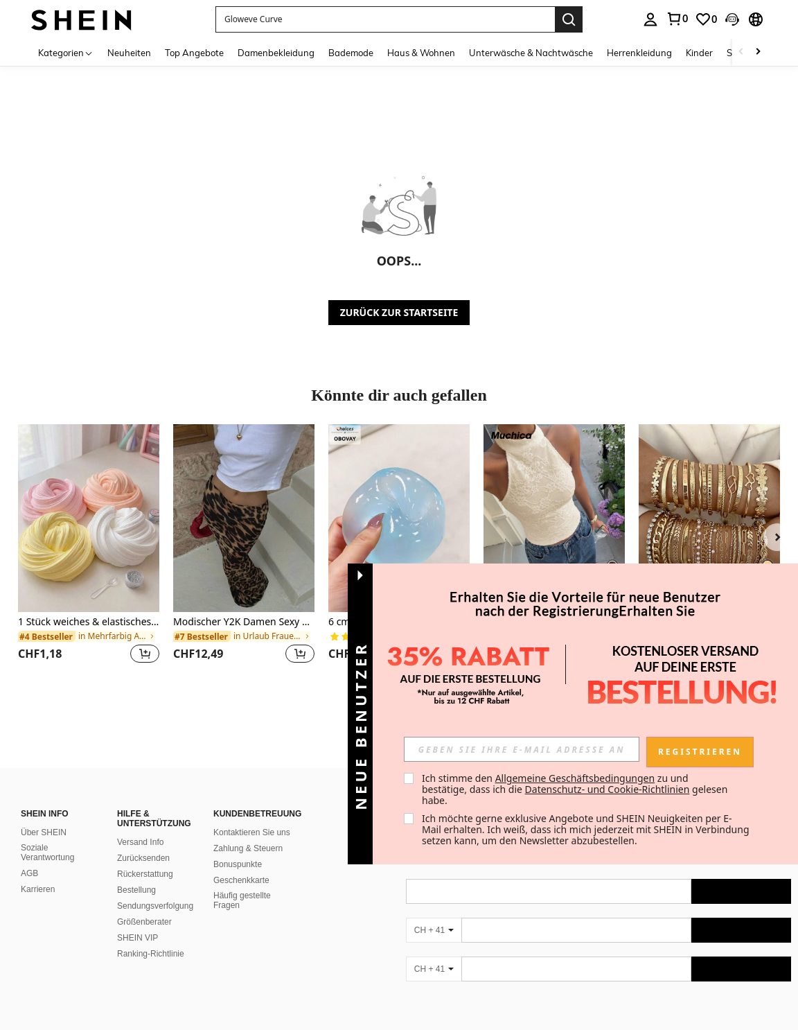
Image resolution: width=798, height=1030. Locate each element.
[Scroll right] (758, 52)
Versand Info (140, 842)
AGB (29, 873)
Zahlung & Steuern (248, 848)
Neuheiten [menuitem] (129, 52)
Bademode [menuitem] (350, 52)
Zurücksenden (143, 858)
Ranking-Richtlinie (150, 954)
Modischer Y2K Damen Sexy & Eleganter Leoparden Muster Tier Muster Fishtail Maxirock (243, 622)
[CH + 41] (433, 930)
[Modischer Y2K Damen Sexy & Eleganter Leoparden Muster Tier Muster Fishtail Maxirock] (243, 518)
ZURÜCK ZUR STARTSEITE (399, 312)
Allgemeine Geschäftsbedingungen (575, 778)
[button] (385, 19)
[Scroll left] (741, 52)
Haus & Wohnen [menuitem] (421, 52)
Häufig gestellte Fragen (242, 900)
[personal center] (650, 19)
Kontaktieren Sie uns (251, 832)
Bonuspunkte (237, 864)
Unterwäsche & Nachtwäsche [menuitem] (531, 52)
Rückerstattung (145, 874)
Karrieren (38, 889)
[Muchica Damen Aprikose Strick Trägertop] (554, 518)
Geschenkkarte (241, 880)
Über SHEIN (43, 832)
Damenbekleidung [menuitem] (276, 52)
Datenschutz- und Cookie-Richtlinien (607, 789)
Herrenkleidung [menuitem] (639, 52)
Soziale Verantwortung (47, 852)
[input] (521, 749)
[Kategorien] (65, 52)
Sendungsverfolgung (155, 906)
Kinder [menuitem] (699, 52)
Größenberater (144, 922)
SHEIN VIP (137, 938)
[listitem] (88, 552)
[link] (677, 18)
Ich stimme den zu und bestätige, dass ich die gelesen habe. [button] (576, 789)
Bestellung (136, 890)
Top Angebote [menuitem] (194, 52)
